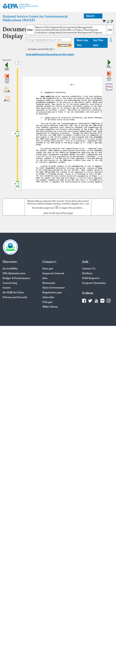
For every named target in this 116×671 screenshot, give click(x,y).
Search (90, 16)
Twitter (90, 301)
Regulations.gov (52, 292)
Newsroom (48, 283)
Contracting (10, 283)
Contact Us (88, 268)
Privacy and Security (15, 297)
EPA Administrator (14, 273)
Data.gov (47, 268)
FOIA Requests (91, 278)
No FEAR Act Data (13, 292)
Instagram (109, 301)
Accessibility (10, 268)
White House (50, 307)
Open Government (53, 287)
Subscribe (48, 297)
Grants (7, 287)
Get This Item (98, 43)
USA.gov (47, 302)
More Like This (82, 43)
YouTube (96, 301)
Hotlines (87, 273)
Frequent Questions (94, 283)
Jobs (44, 278)
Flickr (102, 301)
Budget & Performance (16, 278)
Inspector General (53, 273)
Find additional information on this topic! (50, 54)
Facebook (84, 301)
